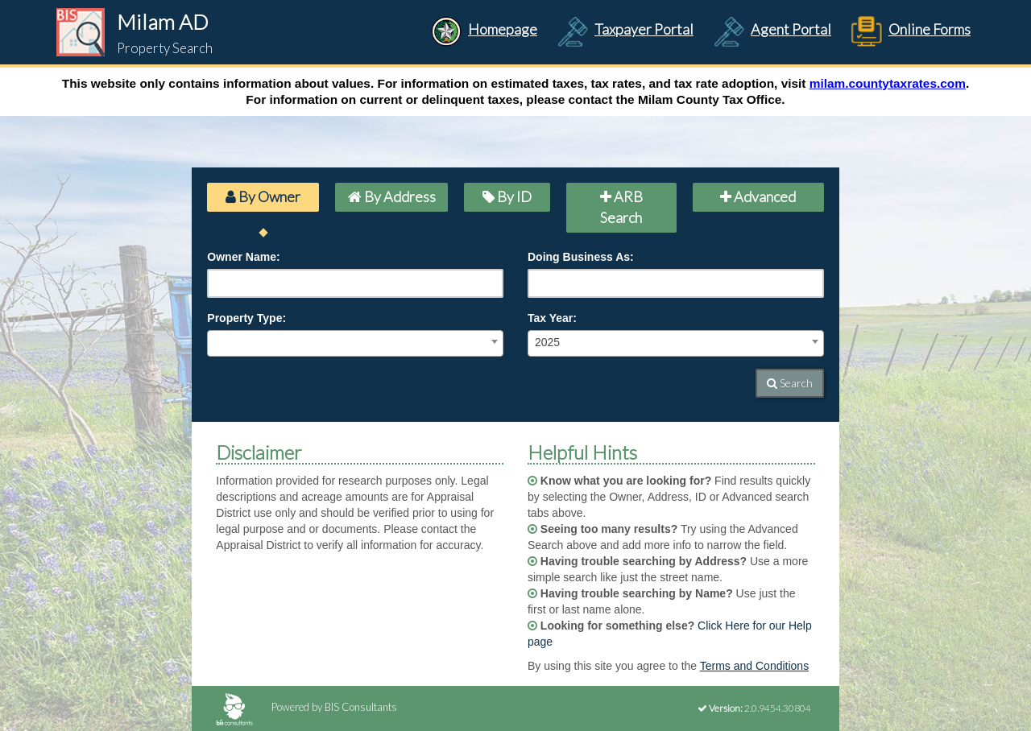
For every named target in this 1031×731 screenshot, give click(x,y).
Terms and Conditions (754, 665)
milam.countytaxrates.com (887, 83)
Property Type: (246, 318)
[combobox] (355, 343)
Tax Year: (552, 318)
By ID (507, 196)
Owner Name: (243, 256)
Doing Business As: (581, 256)
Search (790, 383)
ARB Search (621, 207)
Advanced (758, 196)
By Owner (263, 196)
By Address (392, 196)
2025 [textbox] (547, 342)
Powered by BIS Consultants (306, 706)
